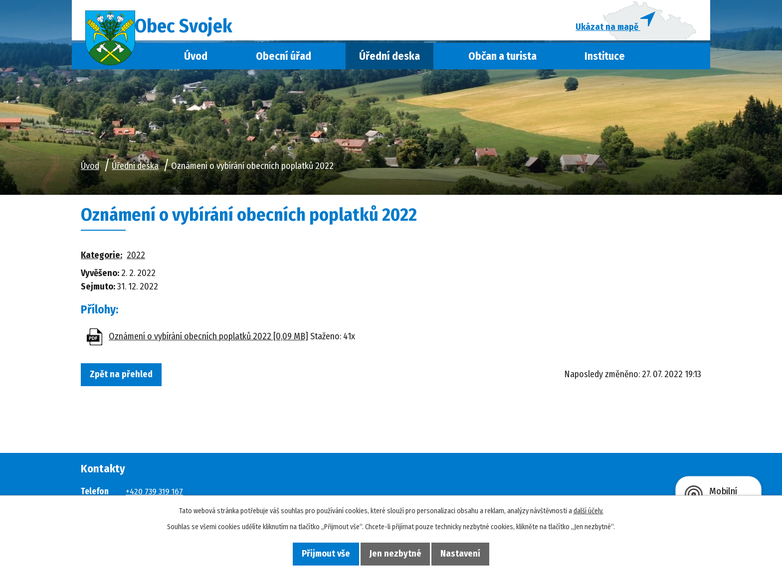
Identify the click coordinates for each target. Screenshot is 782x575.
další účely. (588, 510)
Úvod (195, 61)
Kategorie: (101, 260)
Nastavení (470, 553)
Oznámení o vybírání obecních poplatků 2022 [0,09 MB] (208, 341)
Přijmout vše (317, 553)
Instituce (605, 61)
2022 (136, 260)
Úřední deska (389, 61)
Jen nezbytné (395, 553)
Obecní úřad (283, 61)
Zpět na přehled (125, 380)
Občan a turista (502, 61)
